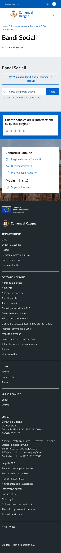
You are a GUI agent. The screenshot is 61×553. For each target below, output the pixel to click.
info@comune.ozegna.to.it (23, 448)
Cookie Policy (9, 494)
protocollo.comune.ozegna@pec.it (25, 452)
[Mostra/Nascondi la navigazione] (6, 14)
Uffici (4, 239)
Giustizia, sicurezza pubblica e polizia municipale (27, 323)
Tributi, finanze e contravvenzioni (19, 344)
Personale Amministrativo (16, 255)
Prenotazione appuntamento (17, 468)
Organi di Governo (11, 245)
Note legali (7, 499)
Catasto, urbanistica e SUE (16, 308)
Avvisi (5, 382)
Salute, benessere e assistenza (18, 339)
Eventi (5, 405)
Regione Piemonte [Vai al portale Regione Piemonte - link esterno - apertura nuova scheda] (12, 4)
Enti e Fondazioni (11, 260)
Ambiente (7, 288)
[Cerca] (52, 14)
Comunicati (8, 377)
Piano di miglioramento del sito (18, 509)
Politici (5, 250)
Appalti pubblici (10, 298)
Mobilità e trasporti (12, 334)
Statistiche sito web (12, 514)
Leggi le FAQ (8, 463)
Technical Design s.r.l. (24, 545)
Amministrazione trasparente (17, 484)
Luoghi (5, 400)
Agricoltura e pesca (12, 283)
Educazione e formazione (15, 318)
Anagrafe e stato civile (14, 293)
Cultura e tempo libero (14, 313)
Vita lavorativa (9, 354)
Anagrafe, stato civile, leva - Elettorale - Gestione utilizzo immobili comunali (28, 443)
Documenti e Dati (11, 265)
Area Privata (8, 527)
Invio (52, 91)
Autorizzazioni (9, 303)
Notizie (5, 372)
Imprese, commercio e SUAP (17, 329)
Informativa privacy (12, 489)
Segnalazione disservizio (15, 473)
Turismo (6, 349)
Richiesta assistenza (13, 478)
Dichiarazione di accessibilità (17, 504)
